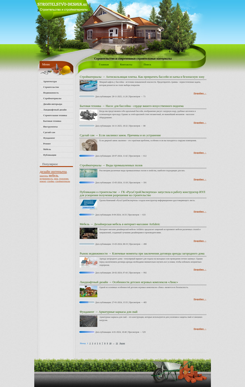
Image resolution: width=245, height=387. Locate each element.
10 (110, 343)
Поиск (147, 64)
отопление (64, 178)
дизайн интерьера (53, 172)
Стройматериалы (91, 76)
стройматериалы (62, 181)
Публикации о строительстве (98, 192)
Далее (122, 343)
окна (56, 178)
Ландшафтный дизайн (94, 282)
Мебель (85, 224)
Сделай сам (87, 135)
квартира (44, 176)
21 (117, 343)
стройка (50, 181)
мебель (53, 175)
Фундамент (87, 311)
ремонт (43, 181)
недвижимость (46, 178)
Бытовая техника (90, 106)
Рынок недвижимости (94, 253)
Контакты (126, 64)
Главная (104, 64)
